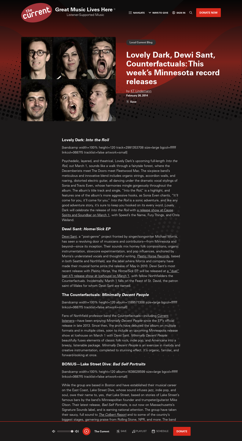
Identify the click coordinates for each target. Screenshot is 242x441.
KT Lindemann (141, 91)
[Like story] (131, 102)
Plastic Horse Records (153, 256)
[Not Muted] (53, 431)
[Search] (191, 12)
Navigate (137, 12)
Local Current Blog (141, 42)
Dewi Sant (69, 237)
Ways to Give (158, 12)
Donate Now (208, 12)
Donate (181, 431)
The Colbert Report (112, 415)
